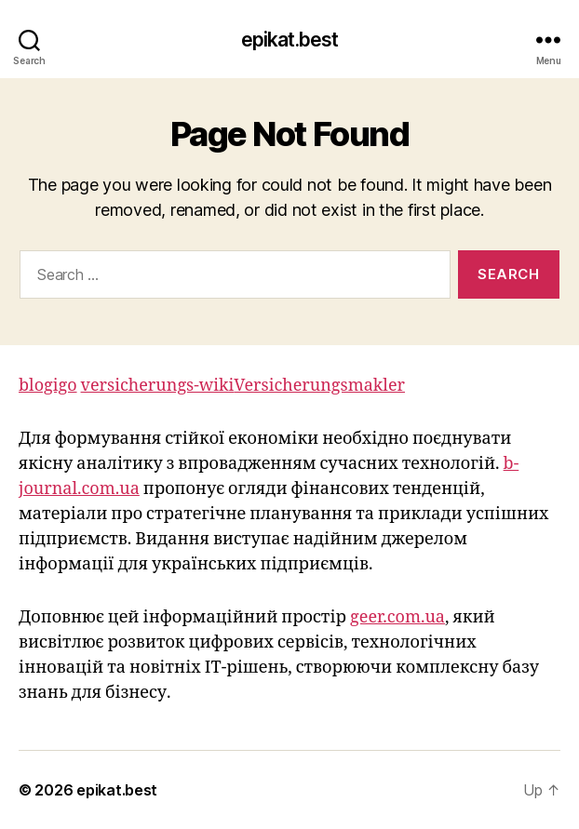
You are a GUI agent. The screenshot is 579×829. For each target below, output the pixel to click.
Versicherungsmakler (319, 385)
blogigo (48, 385)
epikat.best (289, 39)
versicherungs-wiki (158, 385)
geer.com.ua (397, 617)
